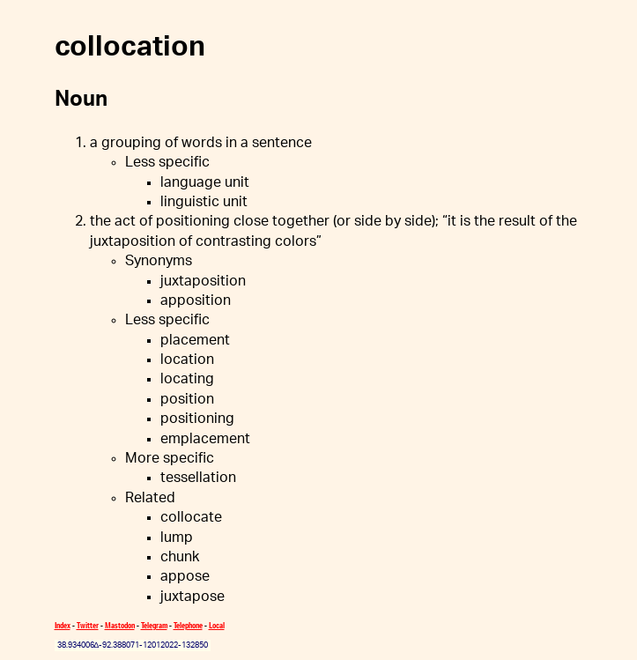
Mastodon (120, 625)
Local (217, 625)
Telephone (188, 625)
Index (62, 625)
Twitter (88, 625)
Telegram (154, 625)
